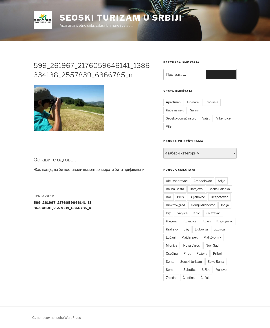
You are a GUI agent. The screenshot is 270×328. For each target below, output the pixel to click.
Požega (202, 253)
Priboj (217, 253)
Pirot (187, 253)
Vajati (206, 118)
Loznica (219, 229)
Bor (168, 197)
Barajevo (196, 189)
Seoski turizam (191, 261)
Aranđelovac (202, 181)
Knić (196, 213)
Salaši (194, 110)
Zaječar (171, 278)
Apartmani (173, 102)
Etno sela (211, 102)
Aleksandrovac (176, 181)
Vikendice (223, 118)
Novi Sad (212, 245)
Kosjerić (172, 221)
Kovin (206, 221)
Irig (168, 213)
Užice (206, 270)
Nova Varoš (191, 245)
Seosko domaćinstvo (181, 118)
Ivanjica (181, 213)
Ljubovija (201, 229)
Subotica (189, 270)
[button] (43, 20)
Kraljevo (172, 229)
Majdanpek (189, 237)
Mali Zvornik (212, 237)
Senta (170, 261)
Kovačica (190, 221)
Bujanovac (197, 197)
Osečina (172, 253)
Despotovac (219, 197)
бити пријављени (130, 169)
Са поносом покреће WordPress (56, 317)
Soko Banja (216, 261)
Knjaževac (213, 213)
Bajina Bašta (175, 189)
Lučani (171, 237)
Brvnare (193, 102)
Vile (168, 126)
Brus (180, 197)
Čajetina (189, 278)
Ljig (186, 229)
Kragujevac (224, 221)
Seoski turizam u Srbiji (120, 18)
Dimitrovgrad (175, 205)
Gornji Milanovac (203, 205)
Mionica (171, 245)
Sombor (172, 270)
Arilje (221, 181)
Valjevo (221, 270)
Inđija (225, 205)
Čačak (205, 278)
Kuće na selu (175, 110)
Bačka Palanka (219, 189)
